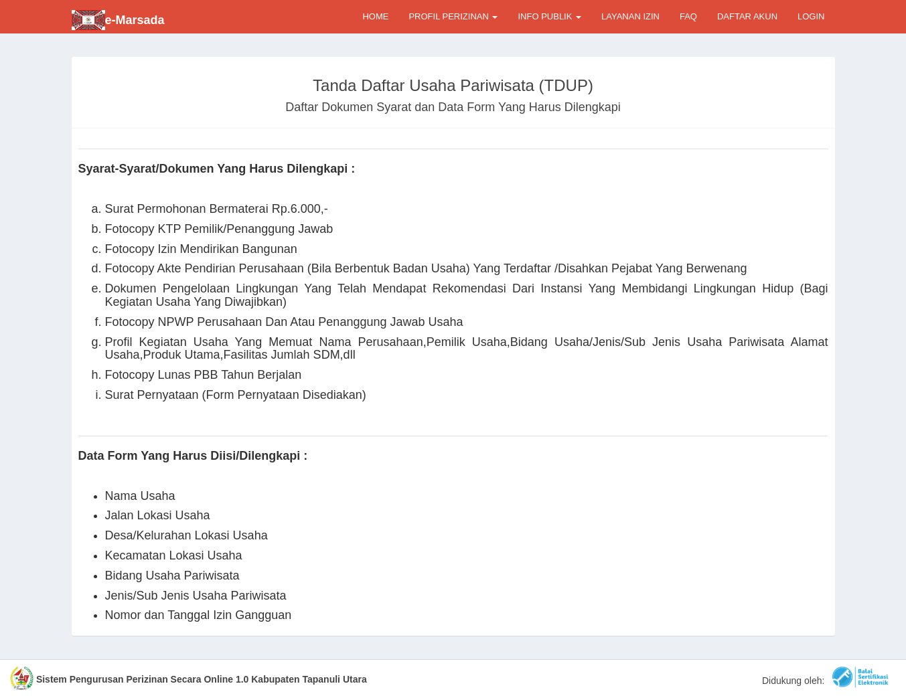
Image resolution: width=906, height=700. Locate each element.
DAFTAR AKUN (747, 16)
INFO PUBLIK (549, 16)
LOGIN (811, 16)
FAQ (688, 16)
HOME (375, 16)
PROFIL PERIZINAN (453, 16)
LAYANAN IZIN (630, 16)
